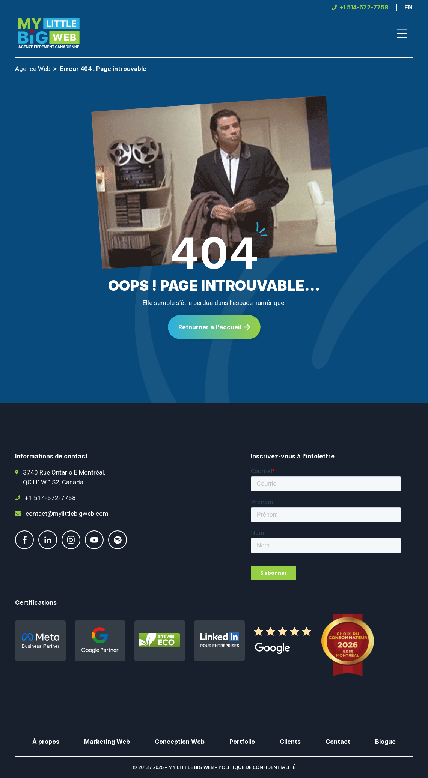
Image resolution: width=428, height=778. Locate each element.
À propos (45, 741)
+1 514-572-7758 (50, 498)
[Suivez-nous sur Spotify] (117, 547)
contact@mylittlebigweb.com (67, 513)
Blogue (385, 741)
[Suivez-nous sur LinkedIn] (47, 547)
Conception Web (180, 741)
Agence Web (32, 68)
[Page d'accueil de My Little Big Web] (49, 34)
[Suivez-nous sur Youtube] (94, 547)
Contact (338, 741)
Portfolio (242, 741)
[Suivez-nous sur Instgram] (71, 547)
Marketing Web (107, 741)
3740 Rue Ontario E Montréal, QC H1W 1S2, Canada (64, 477)
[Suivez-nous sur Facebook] (24, 547)
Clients (290, 741)
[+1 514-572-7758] (360, 7)
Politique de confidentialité (257, 767)
